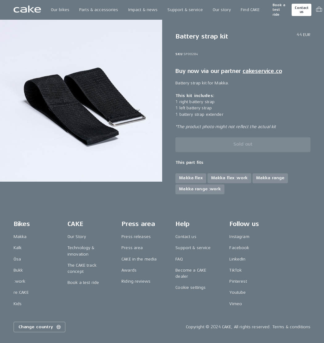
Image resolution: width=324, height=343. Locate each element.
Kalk (18, 247)
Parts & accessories (98, 9)
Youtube (237, 292)
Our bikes (60, 9)
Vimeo (235, 303)
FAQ (179, 259)
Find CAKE (250, 9)
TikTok (235, 270)
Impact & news (143, 9)
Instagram (239, 236)
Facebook (239, 247)
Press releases (136, 236)
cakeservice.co (262, 71)
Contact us (301, 10)
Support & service (185, 9)
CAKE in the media (139, 259)
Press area (132, 247)
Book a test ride (279, 10)
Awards (129, 270)
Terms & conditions (292, 327)
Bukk (18, 270)
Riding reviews (135, 281)
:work (20, 281)
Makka (20, 236)
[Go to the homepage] (27, 10)
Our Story (77, 236)
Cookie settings (190, 287)
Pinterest (238, 281)
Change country (40, 327)
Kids (18, 303)
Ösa (17, 259)
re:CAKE (21, 292)
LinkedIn (237, 259)
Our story (222, 9)
